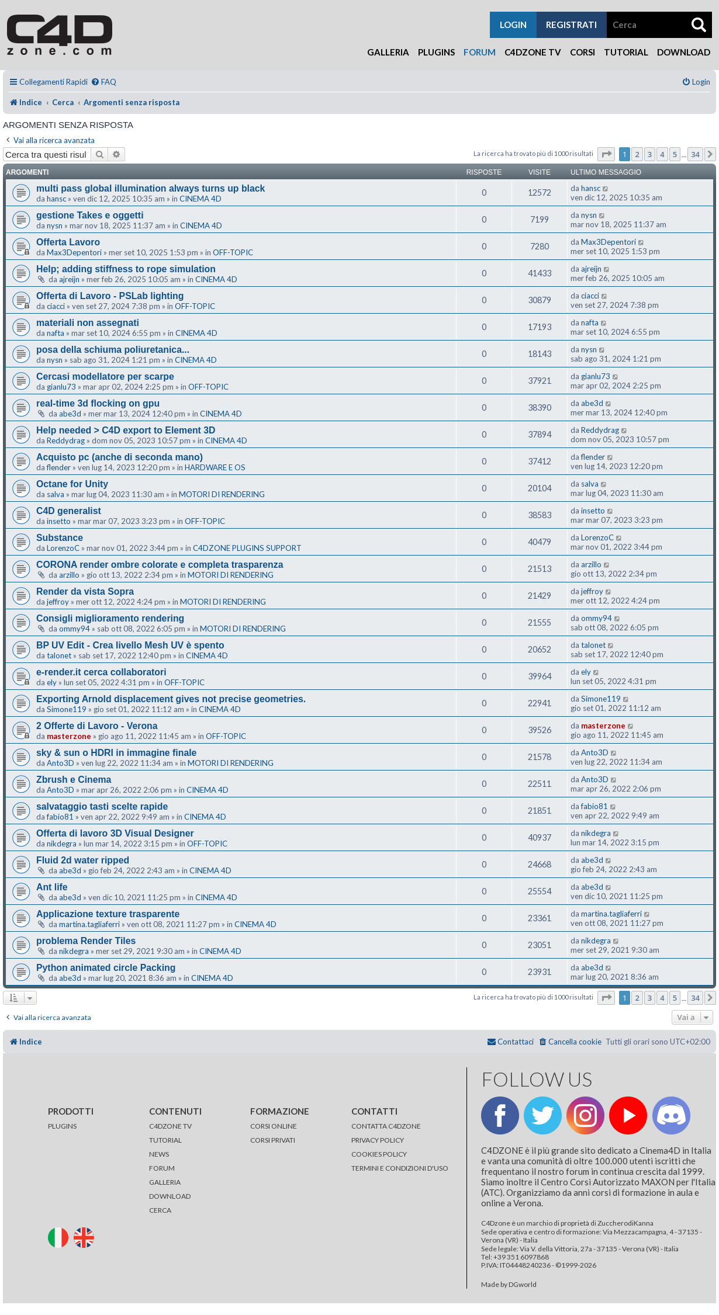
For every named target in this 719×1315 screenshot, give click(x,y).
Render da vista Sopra (85, 591)
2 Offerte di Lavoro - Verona (97, 726)
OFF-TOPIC (233, 252)
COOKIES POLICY (379, 1154)
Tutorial (626, 52)
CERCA (160, 1210)
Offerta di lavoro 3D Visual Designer (115, 833)
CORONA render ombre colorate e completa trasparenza (160, 565)
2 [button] (637, 154)
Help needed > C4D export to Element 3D (126, 430)
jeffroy (58, 601)
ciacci (56, 306)
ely (52, 682)
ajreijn (69, 279)
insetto (59, 521)
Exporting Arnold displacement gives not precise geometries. (171, 699)
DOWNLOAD (170, 1196)
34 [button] (695, 154)
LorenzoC (63, 548)
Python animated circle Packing (105, 968)
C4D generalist (68, 511)
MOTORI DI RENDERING (222, 494)
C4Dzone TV (532, 52)
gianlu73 (61, 386)
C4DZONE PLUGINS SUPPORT (247, 548)
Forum (480, 52)
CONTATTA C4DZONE (386, 1126)
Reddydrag (66, 440)
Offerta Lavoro (68, 242)
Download (683, 52)
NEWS (159, 1154)
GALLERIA (165, 1182)
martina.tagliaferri (89, 924)
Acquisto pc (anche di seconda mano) (119, 457)
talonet (59, 655)
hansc (56, 198)
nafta (55, 333)
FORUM (162, 1168)
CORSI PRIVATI (272, 1140)
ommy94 (74, 628)
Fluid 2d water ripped (82, 860)
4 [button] (662, 154)
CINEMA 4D (200, 198)
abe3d (70, 413)
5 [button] (675, 154)
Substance (59, 538)
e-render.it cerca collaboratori (101, 672)
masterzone (69, 736)
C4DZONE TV (170, 1126)
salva (55, 494)
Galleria (388, 52)
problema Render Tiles (86, 941)
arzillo (69, 575)
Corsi (582, 52)
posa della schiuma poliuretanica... (112, 350)
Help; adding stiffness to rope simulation (126, 269)
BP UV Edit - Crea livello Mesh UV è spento (130, 645)
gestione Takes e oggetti (90, 215)
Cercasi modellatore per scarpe (105, 376)
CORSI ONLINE (273, 1126)
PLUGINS (62, 1126)
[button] (606, 154)
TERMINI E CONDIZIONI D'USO (399, 1168)
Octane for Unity (72, 484)
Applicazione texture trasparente (107, 914)
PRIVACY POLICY (377, 1140)
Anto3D (60, 763)
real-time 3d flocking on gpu (98, 403)
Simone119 (67, 709)
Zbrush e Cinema (73, 780)
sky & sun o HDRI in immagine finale (116, 753)
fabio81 (60, 816)
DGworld (523, 1285)
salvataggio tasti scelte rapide (102, 806)
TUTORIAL (165, 1140)
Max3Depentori (74, 252)
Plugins (436, 52)
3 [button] (650, 154)
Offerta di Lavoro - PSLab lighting (110, 296)
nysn (55, 225)
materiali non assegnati (87, 323)
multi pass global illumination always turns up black (150, 188)
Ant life (52, 887)
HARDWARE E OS (215, 467)
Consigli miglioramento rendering (110, 618)
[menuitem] (103, 82)
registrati (571, 24)
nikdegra (62, 843)
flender (59, 467)
